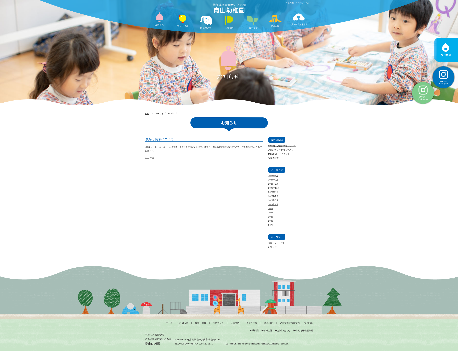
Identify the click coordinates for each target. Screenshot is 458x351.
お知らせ (272, 247)
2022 (270, 221)
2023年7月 (273, 196)
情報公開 (267, 330)
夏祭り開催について (160, 139)
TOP (147, 113)
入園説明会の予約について (280, 150)
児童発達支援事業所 (290, 323)
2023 (270, 217)
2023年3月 (273, 204)
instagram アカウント (279, 154)
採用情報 (308, 323)
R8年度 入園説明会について (282, 145)
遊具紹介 (268, 323)
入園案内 (235, 323)
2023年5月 (273, 200)
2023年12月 (273, 188)
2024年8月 (273, 180)
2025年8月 (273, 175)
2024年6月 (273, 184)
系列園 (290, 3)
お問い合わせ (303, 3)
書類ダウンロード (276, 243)
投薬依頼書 (273, 158)
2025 (270, 208)
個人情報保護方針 (304, 330)
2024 (270, 213)
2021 (270, 225)
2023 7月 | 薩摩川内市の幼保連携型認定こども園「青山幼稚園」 (229, 8)
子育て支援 (251, 323)
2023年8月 (273, 192)
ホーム (169, 323)
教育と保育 (200, 323)
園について (218, 323)
